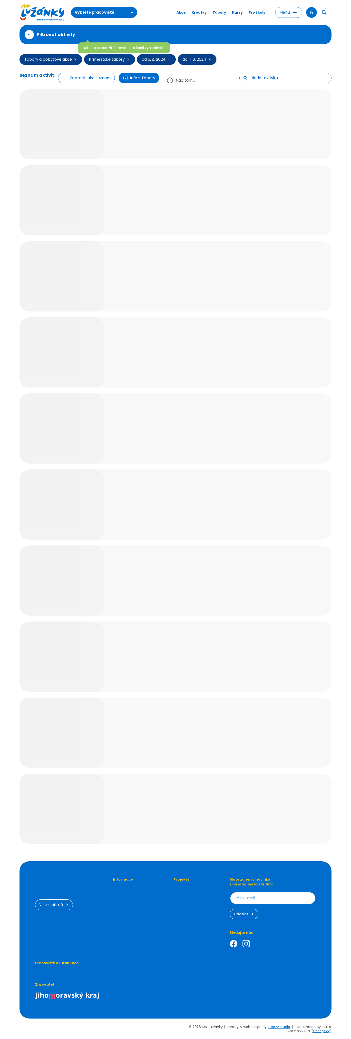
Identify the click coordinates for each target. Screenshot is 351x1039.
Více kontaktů (54, 904)
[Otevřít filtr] (29, 34)
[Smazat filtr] (75, 59)
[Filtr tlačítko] (86, 78)
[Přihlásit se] (311, 12)
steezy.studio (279, 1026)
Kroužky (199, 12)
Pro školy (257, 12)
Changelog (321, 1031)
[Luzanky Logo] (42, 12)
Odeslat (244, 914)
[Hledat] (324, 12)
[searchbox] (288, 78)
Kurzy (237, 12)
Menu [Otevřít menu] (288, 12)
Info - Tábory (139, 78)
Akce (181, 12)
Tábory (219, 12)
